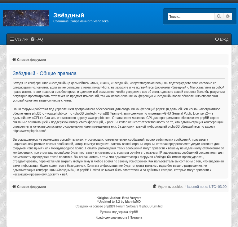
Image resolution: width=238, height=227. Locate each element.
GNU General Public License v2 (186, 113)
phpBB (108, 206)
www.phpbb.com (99, 118)
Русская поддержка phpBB (119, 212)
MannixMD (133, 201)
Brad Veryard (131, 198)
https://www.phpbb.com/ (29, 131)
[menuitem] (36, 39)
